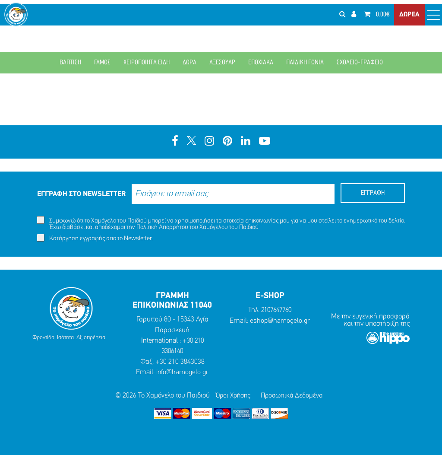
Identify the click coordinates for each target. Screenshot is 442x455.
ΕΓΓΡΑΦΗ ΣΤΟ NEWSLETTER (81, 194)
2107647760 (276, 310)
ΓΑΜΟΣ (102, 62)
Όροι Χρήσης (232, 395)
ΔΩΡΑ (189, 62)
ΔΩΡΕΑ (409, 21)
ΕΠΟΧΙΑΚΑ (260, 62)
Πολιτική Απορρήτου (162, 227)
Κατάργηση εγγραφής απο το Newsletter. (95, 238)
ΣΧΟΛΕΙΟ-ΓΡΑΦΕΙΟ (360, 62)
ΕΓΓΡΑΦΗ (373, 193)
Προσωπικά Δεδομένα (293, 395)
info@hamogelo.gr (182, 372)
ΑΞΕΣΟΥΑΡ (222, 62)
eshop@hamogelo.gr (280, 321)
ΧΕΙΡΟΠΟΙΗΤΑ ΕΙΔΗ (146, 62)
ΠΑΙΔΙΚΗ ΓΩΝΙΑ (305, 62)
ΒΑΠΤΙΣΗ (70, 62)
